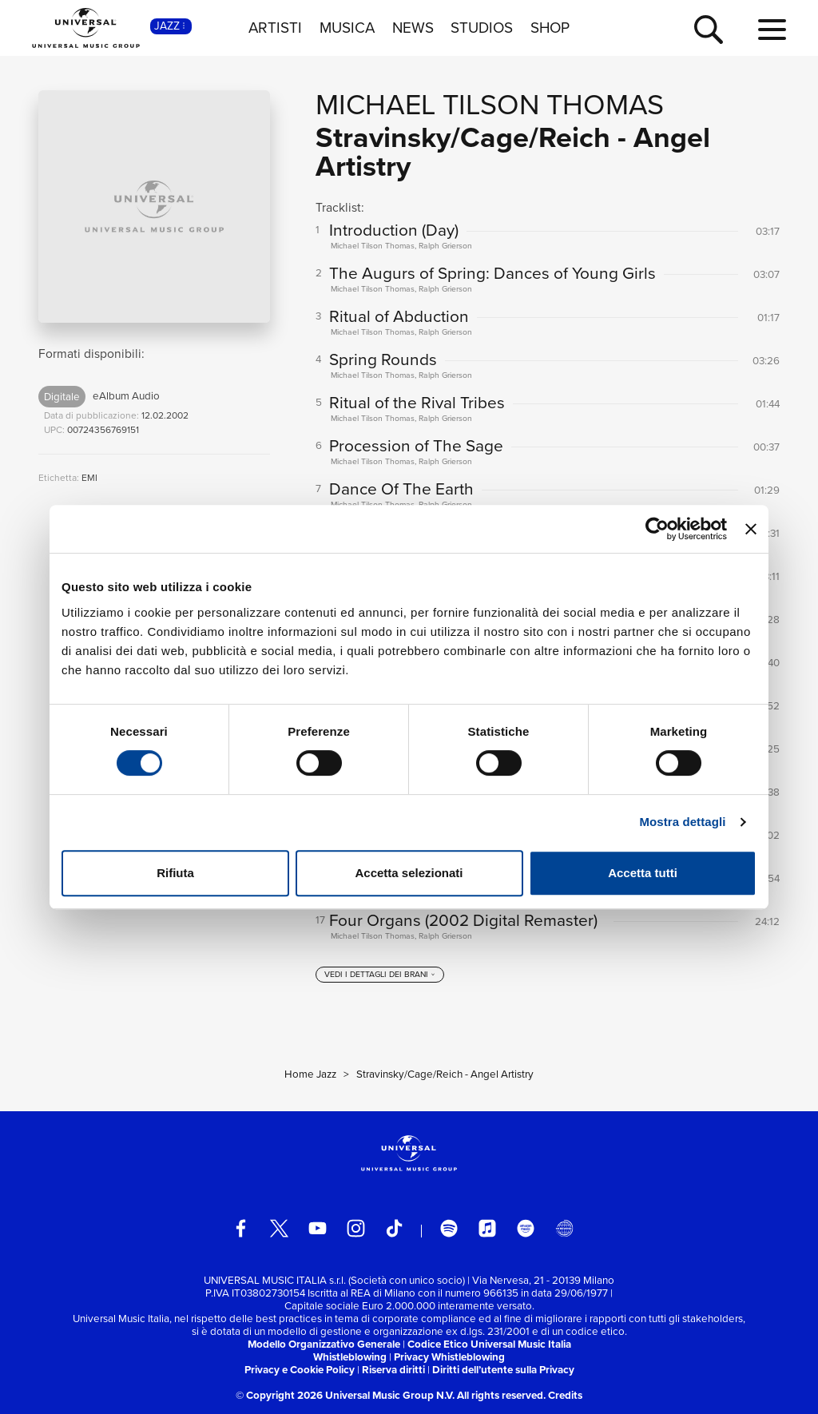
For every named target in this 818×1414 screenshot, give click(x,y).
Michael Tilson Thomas (490, 104)
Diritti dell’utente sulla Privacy (503, 1369)
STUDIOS (482, 28)
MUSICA (347, 28)
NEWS (413, 28)
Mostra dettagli (682, 821)
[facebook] (240, 1228)
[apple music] (487, 1228)
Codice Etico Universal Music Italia (489, 1344)
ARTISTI (275, 28)
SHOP (550, 28)
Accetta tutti (642, 873)
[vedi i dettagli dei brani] (380, 975)
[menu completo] (772, 30)
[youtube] (317, 1228)
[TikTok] (394, 1228)
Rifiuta (175, 873)
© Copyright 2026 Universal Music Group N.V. (345, 1395)
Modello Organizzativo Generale (324, 1344)
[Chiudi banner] (750, 528)
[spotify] (449, 1228)
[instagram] (355, 1228)
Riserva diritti (393, 1369)
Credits (565, 1395)
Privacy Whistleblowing (449, 1356)
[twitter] (279, 1228)
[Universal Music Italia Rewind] (564, 1228)
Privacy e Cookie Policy (299, 1369)
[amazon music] (526, 1228)
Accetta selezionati (409, 873)
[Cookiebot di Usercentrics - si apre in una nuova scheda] (657, 529)
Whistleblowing (350, 1356)
